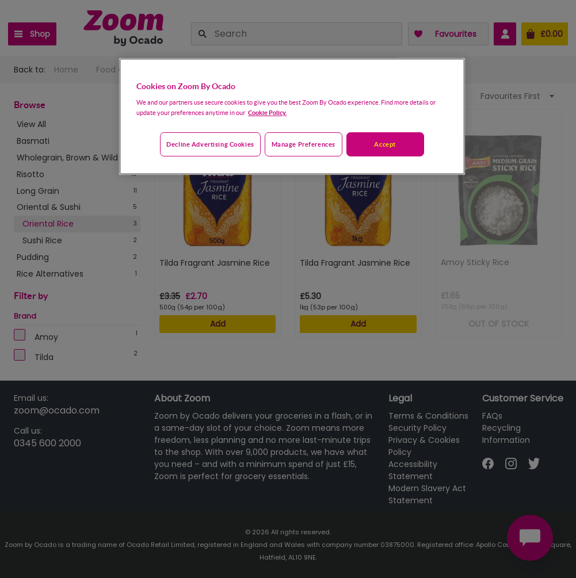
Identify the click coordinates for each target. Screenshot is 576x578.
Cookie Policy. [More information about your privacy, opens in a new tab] (267, 112)
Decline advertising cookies (210, 144)
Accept (384, 144)
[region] (292, 116)
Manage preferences (303, 144)
